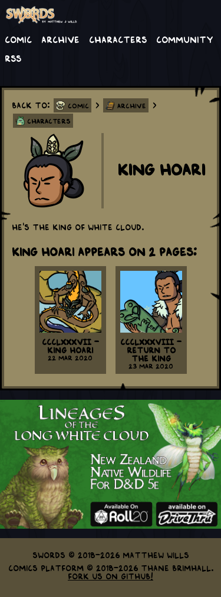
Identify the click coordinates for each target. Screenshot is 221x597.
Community (184, 39)
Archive (60, 39)
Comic (18, 39)
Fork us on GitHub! (110, 576)
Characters (118, 39)
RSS (13, 57)
